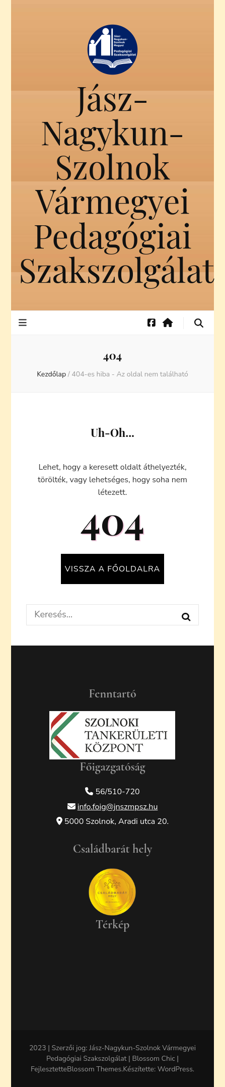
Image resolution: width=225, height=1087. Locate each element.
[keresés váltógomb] (198, 323)
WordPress (175, 1069)
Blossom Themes (94, 1069)
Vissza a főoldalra (112, 568)
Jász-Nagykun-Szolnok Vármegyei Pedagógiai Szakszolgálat (116, 183)
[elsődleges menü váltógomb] (24, 323)
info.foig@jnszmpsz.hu (118, 806)
